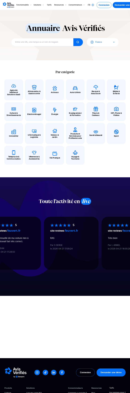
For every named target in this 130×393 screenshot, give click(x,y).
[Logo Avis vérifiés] (8, 5)
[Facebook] (62, 372)
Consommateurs (77, 5)
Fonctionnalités (24, 5)
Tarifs (49, 5)
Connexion (104, 5)
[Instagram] (37, 372)
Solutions (39, 5)
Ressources (60, 5)
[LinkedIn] (53, 372)
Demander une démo (111, 372)
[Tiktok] (45, 372)
